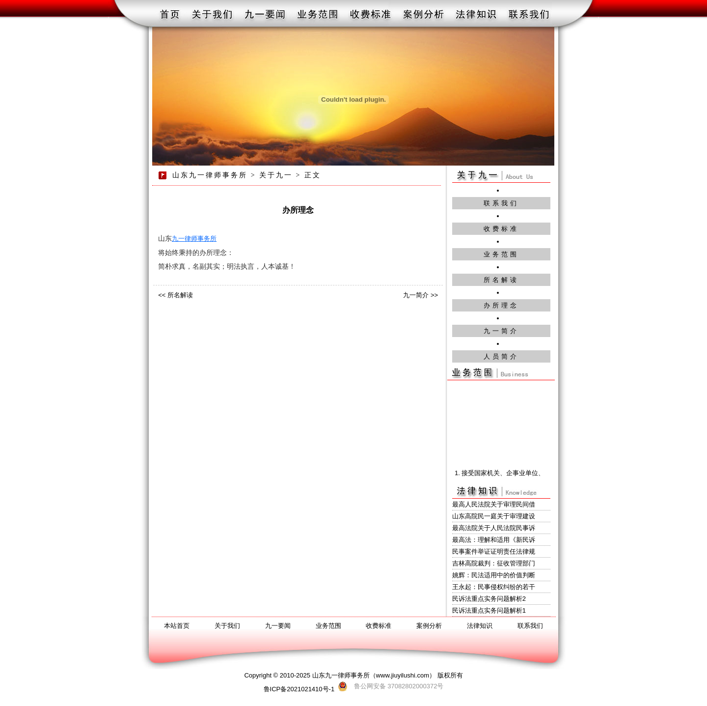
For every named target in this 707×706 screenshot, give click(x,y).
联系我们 (501, 203)
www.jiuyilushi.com (402, 675)
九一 (178, 238)
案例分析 (429, 625)
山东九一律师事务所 (209, 175)
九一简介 (501, 331)
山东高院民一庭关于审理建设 (493, 516)
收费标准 (501, 228)
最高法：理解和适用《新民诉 (493, 539)
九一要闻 (278, 625)
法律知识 (479, 625)
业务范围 (501, 254)
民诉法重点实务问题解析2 (489, 598)
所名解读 (501, 279)
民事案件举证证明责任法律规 (493, 551)
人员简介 (501, 356)
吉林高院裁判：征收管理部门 (493, 563)
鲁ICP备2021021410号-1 (299, 689)
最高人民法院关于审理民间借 (493, 504)
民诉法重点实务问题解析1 (489, 610)
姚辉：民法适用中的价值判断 (493, 575)
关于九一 (276, 175)
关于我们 (227, 625)
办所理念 (501, 305)
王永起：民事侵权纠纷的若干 (493, 587)
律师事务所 (201, 238)
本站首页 (177, 625)
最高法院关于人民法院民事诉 (493, 528)
